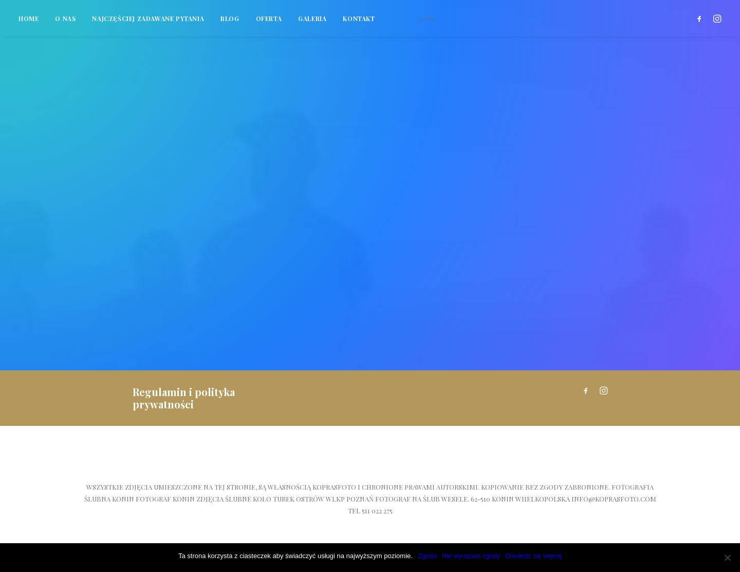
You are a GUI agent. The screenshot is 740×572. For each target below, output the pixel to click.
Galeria (312, 23)
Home (28, 23)
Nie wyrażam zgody (471, 556)
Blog (229, 23)
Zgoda (427, 556)
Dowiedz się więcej (533, 556)
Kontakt (359, 23)
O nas (65, 23)
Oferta (269, 23)
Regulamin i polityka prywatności (184, 398)
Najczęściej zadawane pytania (148, 23)
